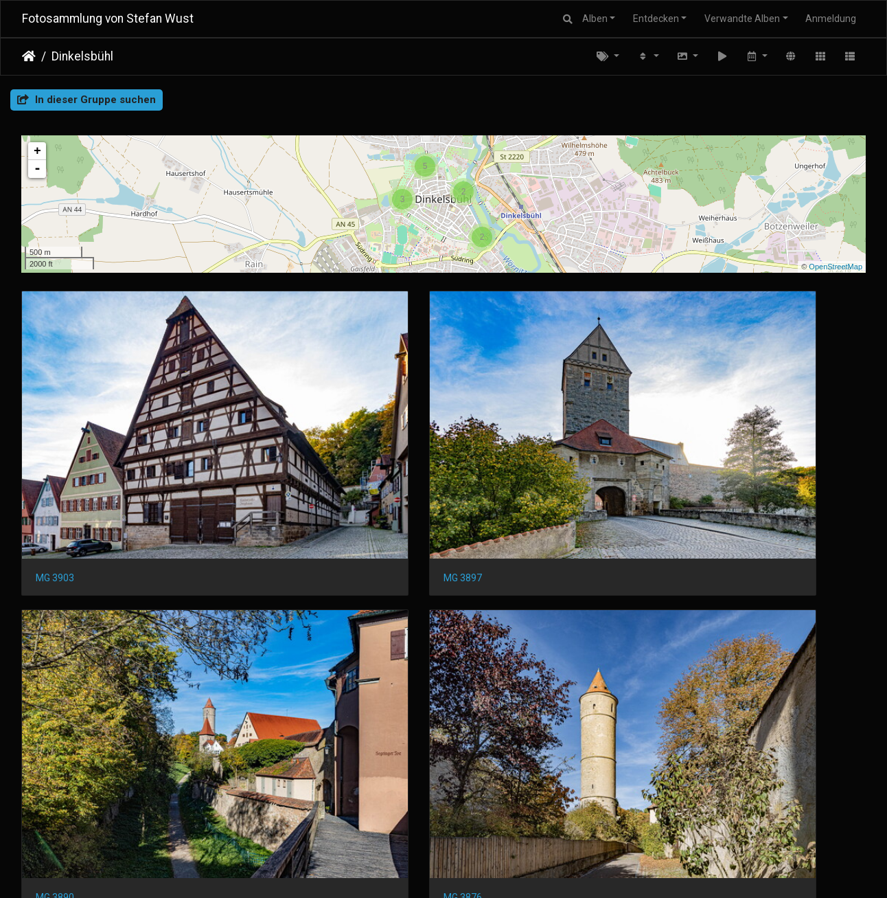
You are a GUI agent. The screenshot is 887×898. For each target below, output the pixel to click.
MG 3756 (487, 817)
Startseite (29, 56)
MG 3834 (271, 631)
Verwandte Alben (742, 18)
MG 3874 (55, 631)
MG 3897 (271, 445)
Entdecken (656, 18)
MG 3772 (55, 817)
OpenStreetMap (835, 266)
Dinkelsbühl (82, 56)
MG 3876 (703, 445)
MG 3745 (703, 817)
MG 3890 (487, 445)
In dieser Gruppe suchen (86, 99)
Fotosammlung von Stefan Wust (108, 18)
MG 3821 (487, 631)
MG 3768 (271, 817)
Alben (595, 18)
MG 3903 (55, 445)
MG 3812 (703, 631)
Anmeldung (830, 18)
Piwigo (470, 869)
